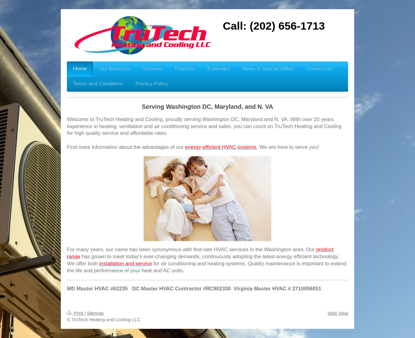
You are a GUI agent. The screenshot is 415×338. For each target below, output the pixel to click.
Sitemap (95, 313)
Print (75, 313)
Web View (338, 313)
